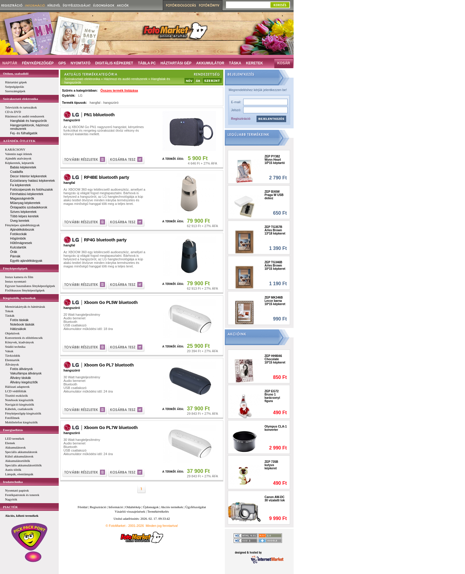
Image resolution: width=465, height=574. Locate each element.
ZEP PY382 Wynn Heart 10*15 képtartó (275, 160)
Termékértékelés (158, 511)
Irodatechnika (13, 482)
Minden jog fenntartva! (162, 525)
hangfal (95, 102)
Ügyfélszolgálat (195, 507)
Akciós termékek (172, 507)
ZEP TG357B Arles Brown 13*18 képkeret (275, 230)
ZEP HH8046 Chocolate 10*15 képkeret (275, 359)
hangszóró (110, 102)
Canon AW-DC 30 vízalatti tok (275, 498)
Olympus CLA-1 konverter (276, 428)
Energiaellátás (13, 430)
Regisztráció (240, 118)
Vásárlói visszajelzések (130, 511)
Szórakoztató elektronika (20, 99)
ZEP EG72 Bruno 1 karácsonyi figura (272, 396)
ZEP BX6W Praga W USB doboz (274, 195)
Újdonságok (151, 507)
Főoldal (83, 507)
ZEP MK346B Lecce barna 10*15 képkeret (275, 301)
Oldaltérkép (133, 507)
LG (80, 95)
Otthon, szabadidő (15, 73)
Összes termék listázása (119, 90)
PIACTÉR (10, 507)
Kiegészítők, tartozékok (19, 298)
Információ (116, 507)
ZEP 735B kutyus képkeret (271, 465)
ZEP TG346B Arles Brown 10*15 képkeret (275, 265)
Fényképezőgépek (15, 268)
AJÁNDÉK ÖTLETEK (19, 141)
